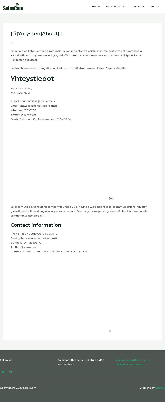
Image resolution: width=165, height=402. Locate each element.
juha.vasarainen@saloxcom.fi (134, 360)
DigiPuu (160, 387)
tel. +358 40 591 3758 (129, 364)
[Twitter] (3, 372)
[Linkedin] (10, 372)
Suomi (155, 6)
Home (100, 6)
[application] (126, 6)
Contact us (139, 6)
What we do (118, 6)
